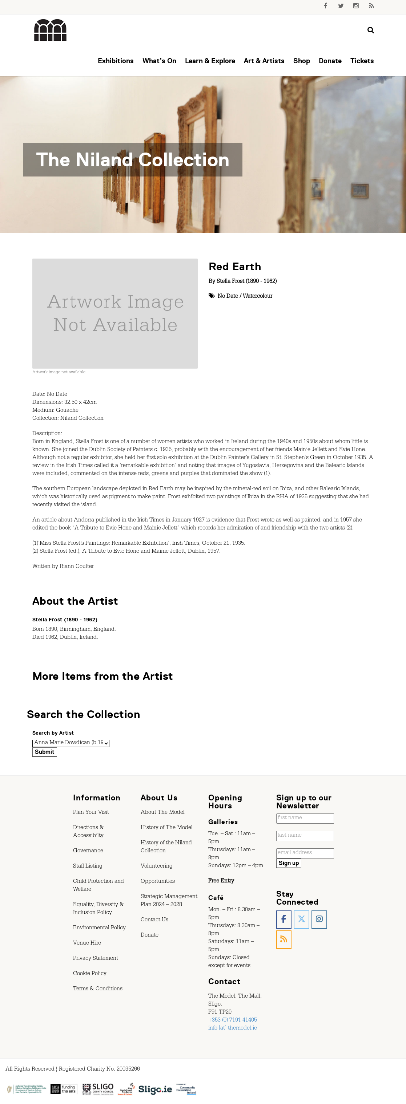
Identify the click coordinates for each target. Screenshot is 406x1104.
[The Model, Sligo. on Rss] (284, 939)
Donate (330, 61)
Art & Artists (264, 61)
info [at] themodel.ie (232, 1029)
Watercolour (257, 297)
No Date (228, 297)
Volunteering (157, 867)
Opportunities (158, 882)
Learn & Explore (210, 61)
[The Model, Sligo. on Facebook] (284, 919)
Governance (88, 852)
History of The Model (167, 828)
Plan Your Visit (91, 813)
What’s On (159, 61)
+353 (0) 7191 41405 (232, 1021)
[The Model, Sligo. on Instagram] (319, 919)
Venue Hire (87, 944)
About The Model (163, 813)
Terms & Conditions (97, 990)
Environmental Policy (99, 929)
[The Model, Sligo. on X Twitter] (301, 919)
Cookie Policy (89, 974)
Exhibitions (116, 61)
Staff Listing (87, 867)
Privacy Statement (95, 959)
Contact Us (154, 921)
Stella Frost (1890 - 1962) (247, 282)
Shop (301, 61)
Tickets (362, 61)
